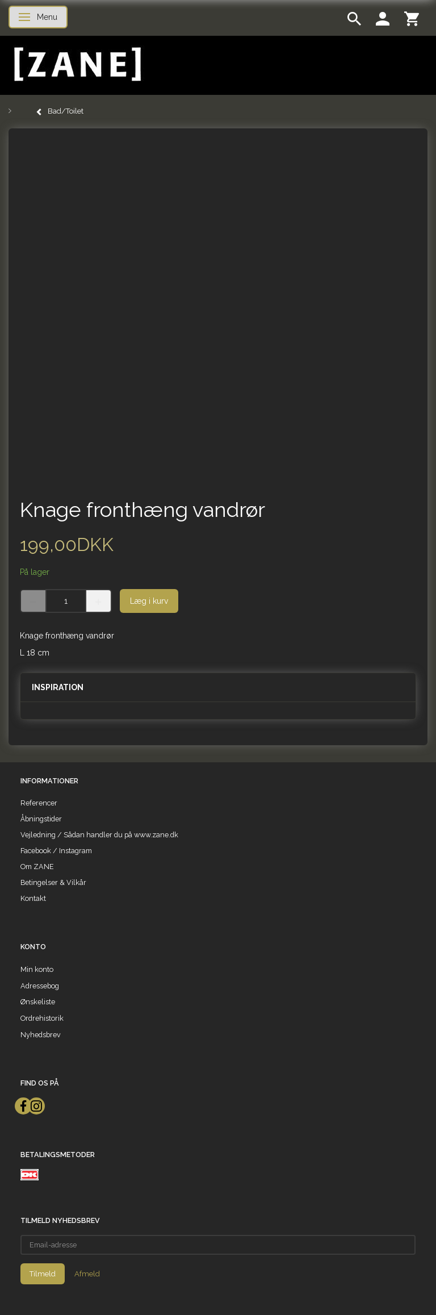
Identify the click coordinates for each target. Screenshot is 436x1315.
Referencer (38, 803)
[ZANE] (76, 64)
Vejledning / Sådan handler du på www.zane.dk (99, 834)
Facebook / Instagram (56, 850)
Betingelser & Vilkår (53, 882)
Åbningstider (41, 819)
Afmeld (87, 1274)
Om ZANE (37, 866)
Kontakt (33, 898)
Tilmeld (43, 1274)
